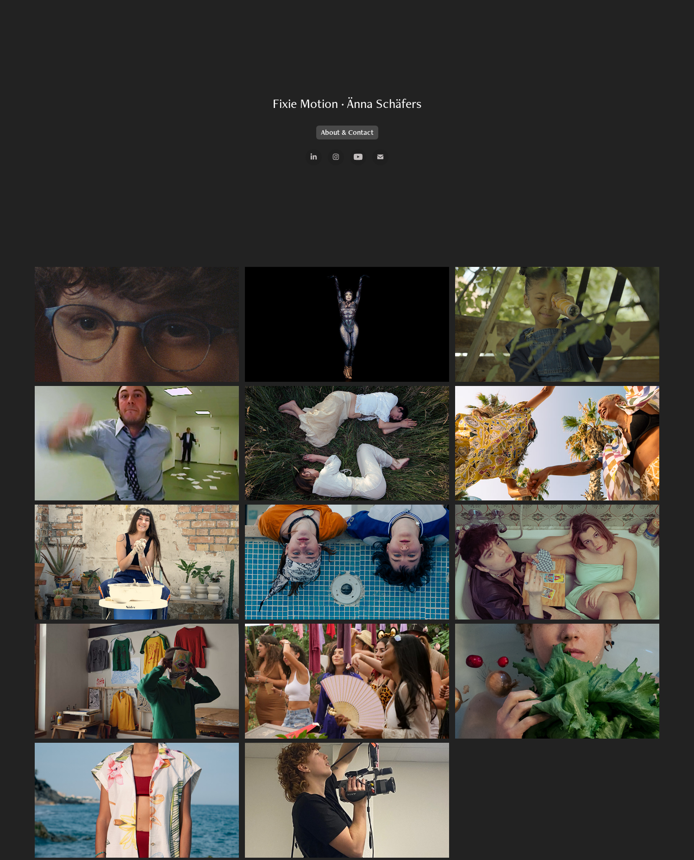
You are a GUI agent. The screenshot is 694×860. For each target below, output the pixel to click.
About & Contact (347, 132)
